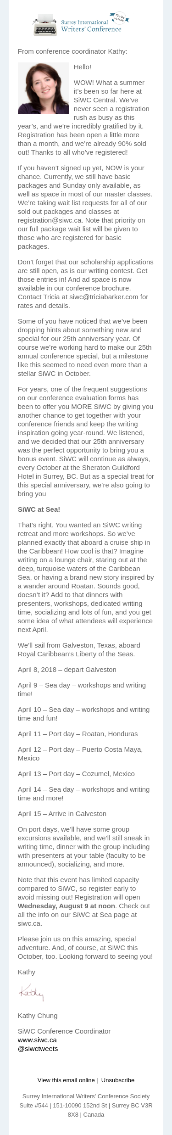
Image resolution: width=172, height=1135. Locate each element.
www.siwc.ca (37, 1040)
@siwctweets (38, 1048)
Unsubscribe (117, 1080)
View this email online (66, 1080)
